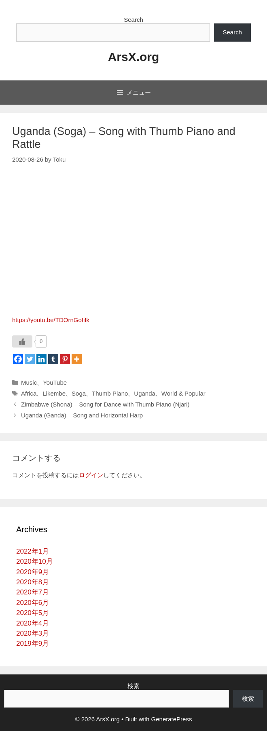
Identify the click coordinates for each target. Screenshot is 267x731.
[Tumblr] (53, 359)
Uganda (144, 393)
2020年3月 (32, 633)
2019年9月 (32, 643)
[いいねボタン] (22, 341)
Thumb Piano (110, 393)
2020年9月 (32, 572)
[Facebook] (18, 359)
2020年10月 (34, 561)
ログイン (91, 475)
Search (133, 19)
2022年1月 (32, 551)
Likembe (54, 393)
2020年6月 (32, 603)
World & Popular (183, 393)
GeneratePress (171, 719)
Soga (79, 393)
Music (29, 382)
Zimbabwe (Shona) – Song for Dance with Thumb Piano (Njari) (105, 404)
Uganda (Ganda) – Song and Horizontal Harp (82, 415)
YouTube (55, 382)
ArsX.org (133, 56)
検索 (133, 686)
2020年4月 (32, 623)
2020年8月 (32, 582)
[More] (77, 359)
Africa (28, 393)
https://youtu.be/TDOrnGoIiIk (50, 319)
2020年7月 (32, 592)
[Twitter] (30, 359)
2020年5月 (32, 613)
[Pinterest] (65, 359)
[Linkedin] (41, 359)
